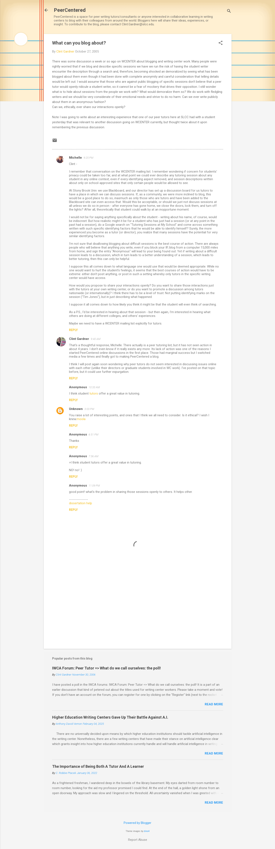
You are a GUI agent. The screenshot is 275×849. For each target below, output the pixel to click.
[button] (220, 43)
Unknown (76, 409)
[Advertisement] (137, 609)
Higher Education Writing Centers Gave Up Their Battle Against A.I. (110, 717)
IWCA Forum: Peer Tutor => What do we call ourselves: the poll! (106, 668)
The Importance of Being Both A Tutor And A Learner (98, 766)
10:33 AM (94, 387)
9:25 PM (88, 157)
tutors (93, 393)
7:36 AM (93, 456)
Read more (214, 704)
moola (81, 419)
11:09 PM (94, 485)
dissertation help (80, 503)
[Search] (229, 11)
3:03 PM (89, 409)
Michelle (75, 158)
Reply (73, 330)
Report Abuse (137, 840)
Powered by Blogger (137, 823)
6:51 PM (93, 434)
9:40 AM (95, 339)
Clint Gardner (79, 339)
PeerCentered (70, 10)
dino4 (146, 831)
